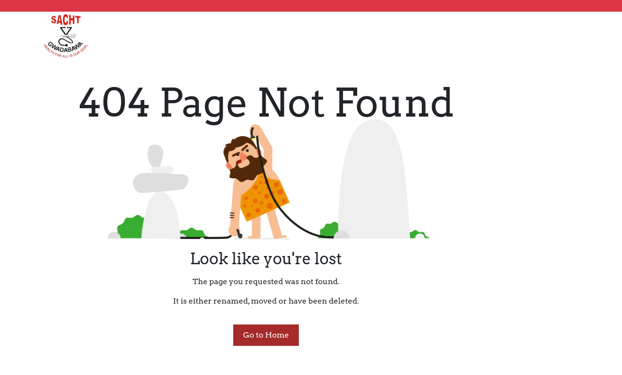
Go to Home (266, 335)
